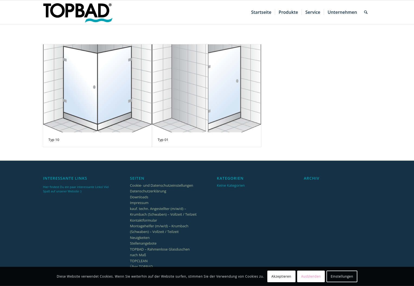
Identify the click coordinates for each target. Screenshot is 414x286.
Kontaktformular (143, 220)
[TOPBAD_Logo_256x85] (78, 12)
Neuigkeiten (140, 237)
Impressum (139, 202)
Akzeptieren (281, 276)
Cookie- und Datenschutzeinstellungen (161, 185)
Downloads (139, 197)
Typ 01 (163, 139)
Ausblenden (311, 276)
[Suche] (366, 12)
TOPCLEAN (138, 260)
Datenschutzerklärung (148, 191)
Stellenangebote (143, 243)
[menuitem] (261, 12)
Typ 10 (54, 139)
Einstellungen (342, 276)
